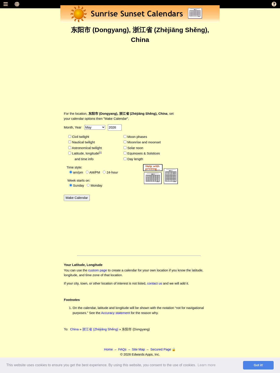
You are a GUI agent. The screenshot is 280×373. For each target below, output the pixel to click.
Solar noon (134, 148)
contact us (154, 283)
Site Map (138, 349)
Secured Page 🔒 (163, 349)
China (74, 329)
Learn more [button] (207, 365)
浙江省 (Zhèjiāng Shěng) (100, 329)
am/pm (78, 172)
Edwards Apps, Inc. (146, 354)
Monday (96, 185)
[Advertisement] (140, 77)
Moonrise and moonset (143, 142)
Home (108, 349)
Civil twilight (80, 137)
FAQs (122, 349)
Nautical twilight (83, 142)
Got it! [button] (258, 365)
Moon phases (136, 137)
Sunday (78, 185)
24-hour (112, 172)
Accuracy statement (115, 313)
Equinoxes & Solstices (143, 153)
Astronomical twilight (86, 148)
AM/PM (94, 172)
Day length (134, 159)
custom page (97, 270)
